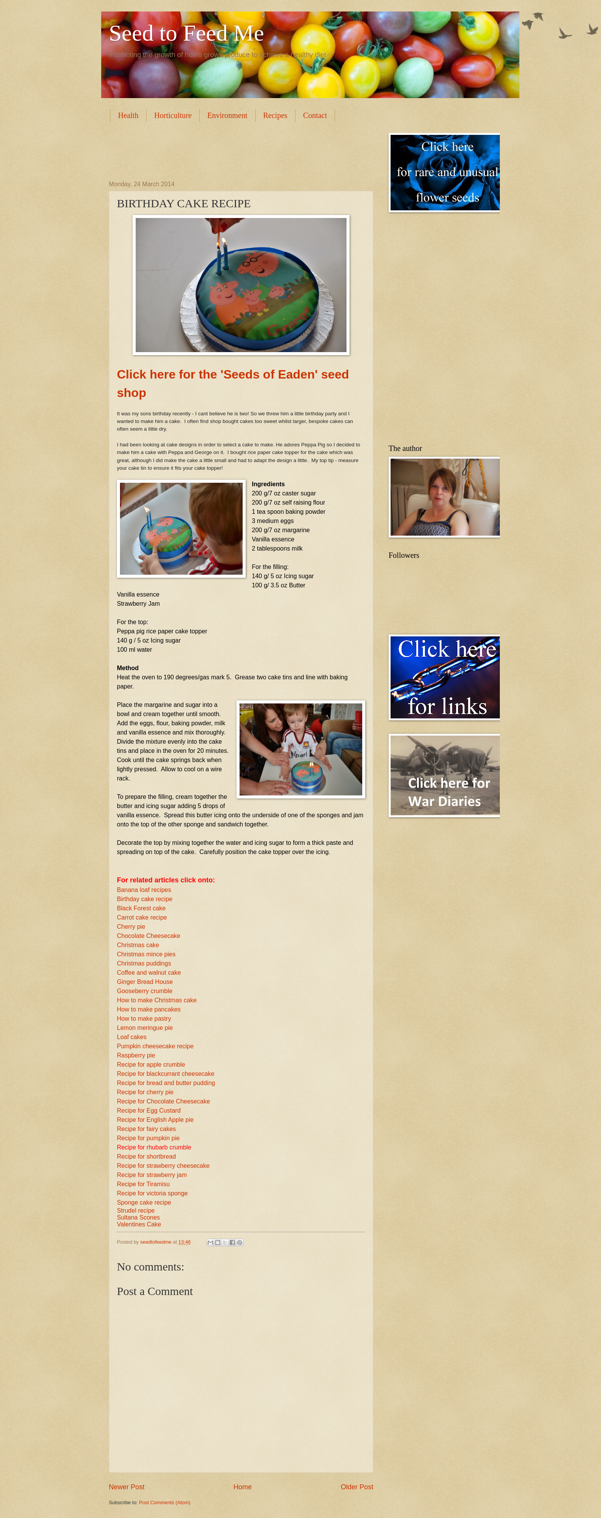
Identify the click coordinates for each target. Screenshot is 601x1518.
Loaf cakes (131, 1037)
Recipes (275, 115)
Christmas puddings (144, 963)
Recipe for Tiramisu (143, 1184)
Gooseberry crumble (144, 991)
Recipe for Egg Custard (149, 1110)
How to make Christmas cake (157, 1000)
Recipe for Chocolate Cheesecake (163, 1101)
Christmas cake (138, 945)
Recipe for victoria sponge (152, 1193)
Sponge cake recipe (144, 1202)
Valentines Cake (139, 1224)
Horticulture (173, 115)
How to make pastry (144, 1018)
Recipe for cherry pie (145, 1092)
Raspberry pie (136, 1055)
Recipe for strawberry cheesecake (163, 1165)
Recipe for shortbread (146, 1156)
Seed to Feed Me (186, 33)
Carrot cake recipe (142, 917)
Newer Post (127, 1487)
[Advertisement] (248, 150)
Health (128, 115)
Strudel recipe (136, 1210)
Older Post (357, 1487)
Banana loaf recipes (144, 890)
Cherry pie (131, 926)
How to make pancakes (149, 1009)
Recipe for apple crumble (151, 1064)
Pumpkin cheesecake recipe (155, 1046)
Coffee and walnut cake (149, 972)
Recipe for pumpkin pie (148, 1138)
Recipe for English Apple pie (155, 1119)
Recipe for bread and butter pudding (166, 1083)
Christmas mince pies (146, 954)
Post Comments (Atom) (164, 1502)
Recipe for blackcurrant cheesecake (165, 1073)
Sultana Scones (138, 1217)
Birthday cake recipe (144, 899)
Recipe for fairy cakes (146, 1129)
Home (242, 1487)
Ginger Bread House (145, 982)
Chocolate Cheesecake (148, 936)
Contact (315, 115)
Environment (227, 115)
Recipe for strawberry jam (152, 1175)
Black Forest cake (141, 908)
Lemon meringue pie (145, 1028)
